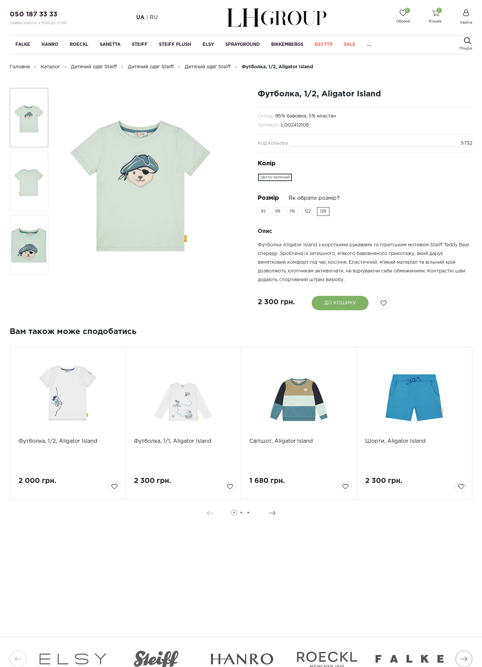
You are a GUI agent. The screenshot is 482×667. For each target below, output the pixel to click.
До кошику (340, 303)
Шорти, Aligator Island (395, 441)
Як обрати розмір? (314, 198)
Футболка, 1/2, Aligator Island (57, 441)
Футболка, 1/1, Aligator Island (173, 441)
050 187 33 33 (33, 14)
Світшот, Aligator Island (281, 441)
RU (154, 17)
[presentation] (210, 513)
